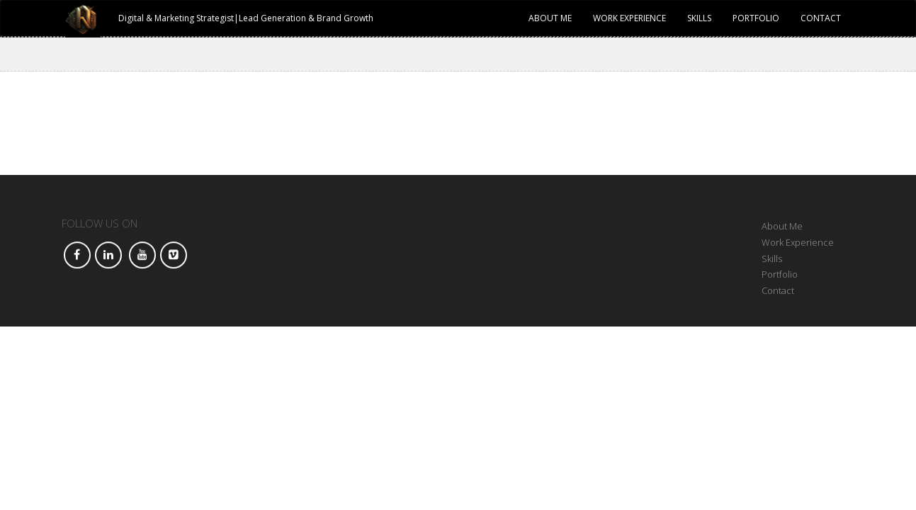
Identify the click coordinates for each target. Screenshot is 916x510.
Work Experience (629, 18)
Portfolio (756, 18)
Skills (699, 18)
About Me (550, 18)
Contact (821, 18)
